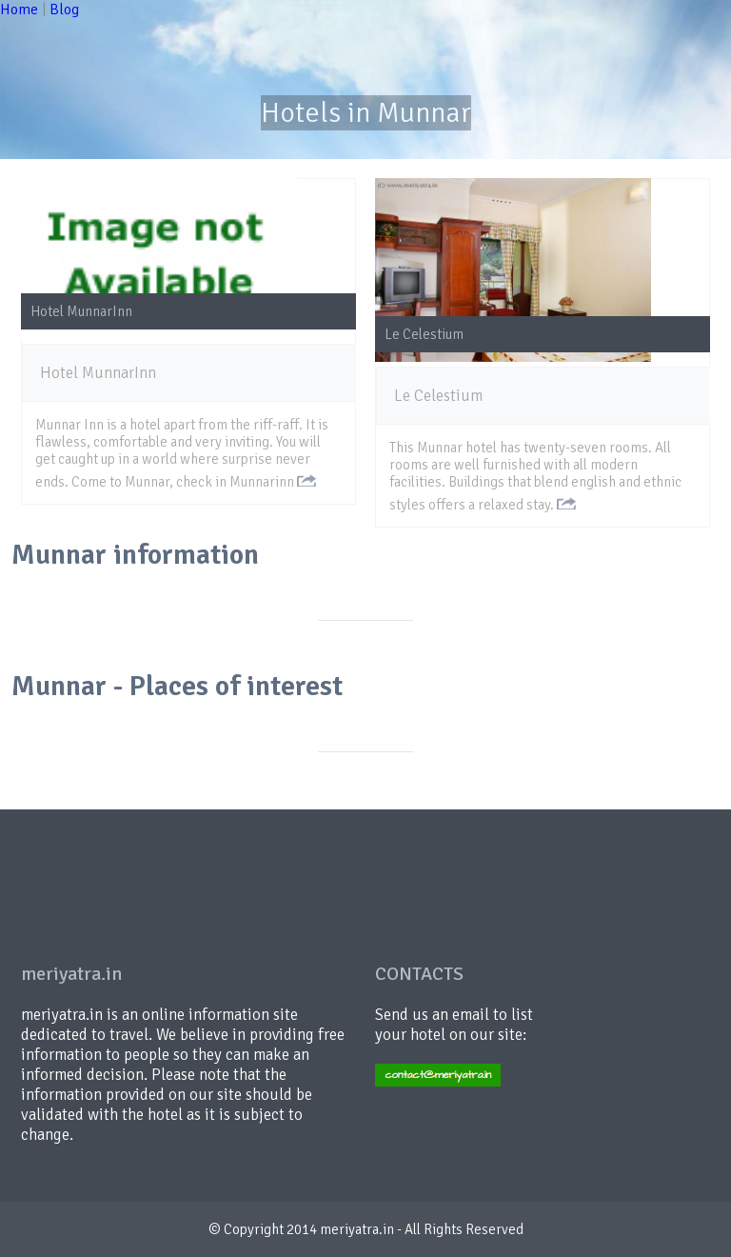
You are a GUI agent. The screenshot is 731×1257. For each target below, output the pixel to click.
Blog (64, 9)
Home (19, 9)
